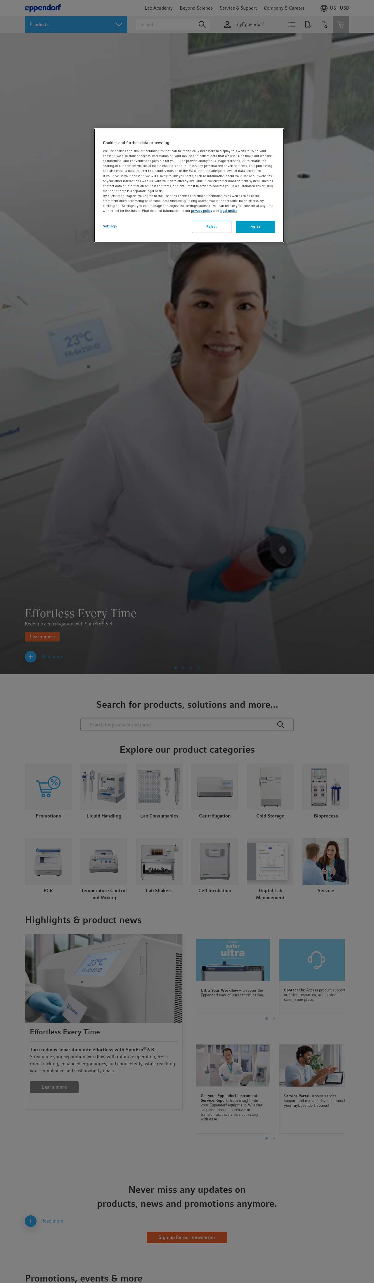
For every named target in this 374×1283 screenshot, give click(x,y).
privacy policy (201, 211)
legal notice (228, 211)
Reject (211, 226)
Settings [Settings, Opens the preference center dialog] (110, 226)
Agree (256, 226)
